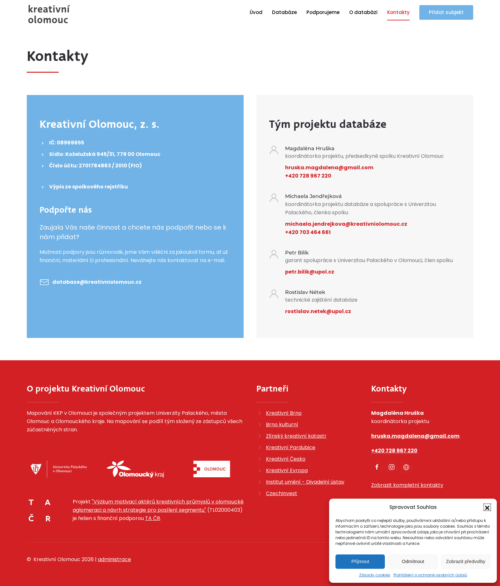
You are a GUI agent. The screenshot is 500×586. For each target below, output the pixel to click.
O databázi (363, 12)
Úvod (256, 12)
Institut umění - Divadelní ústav (305, 482)
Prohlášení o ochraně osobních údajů (430, 575)
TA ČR (152, 518)
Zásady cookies (374, 575)
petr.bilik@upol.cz (309, 271)
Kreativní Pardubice (290, 447)
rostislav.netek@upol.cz (318, 311)
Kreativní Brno (284, 413)
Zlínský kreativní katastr (296, 436)
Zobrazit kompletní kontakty (407, 485)
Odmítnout (413, 561)
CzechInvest (281, 493)
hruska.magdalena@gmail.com (415, 436)
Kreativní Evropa (287, 470)
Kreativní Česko (285, 459)
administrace (114, 559)
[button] (487, 507)
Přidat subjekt (446, 12)
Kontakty (398, 12)
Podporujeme (323, 12)
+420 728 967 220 (308, 175)
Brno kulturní (282, 424)
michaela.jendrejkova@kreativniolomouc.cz (346, 224)
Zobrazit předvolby (465, 561)
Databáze (284, 12)
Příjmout (360, 561)
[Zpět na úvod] (49, 14)
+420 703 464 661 (308, 232)
